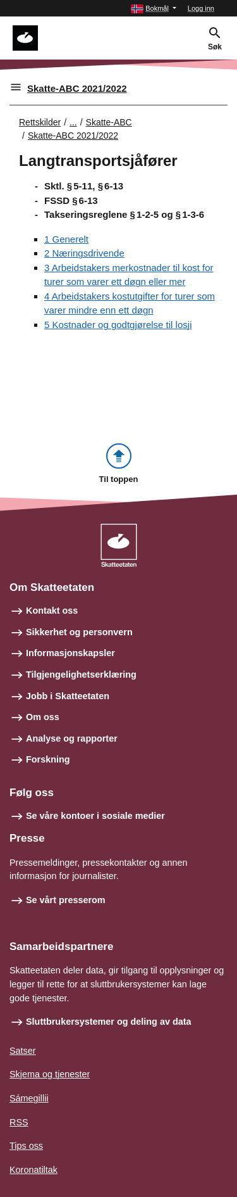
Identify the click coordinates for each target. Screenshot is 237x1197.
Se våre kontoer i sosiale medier (95, 816)
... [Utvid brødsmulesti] (73, 122)
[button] (153, 8)
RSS (18, 1122)
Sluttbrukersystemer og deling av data (108, 1021)
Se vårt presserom (66, 900)
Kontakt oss (52, 610)
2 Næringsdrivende (84, 253)
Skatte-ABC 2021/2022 (77, 88)
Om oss (42, 717)
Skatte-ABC (109, 122)
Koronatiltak (33, 1170)
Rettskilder (40, 122)
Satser (22, 1051)
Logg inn (201, 8)
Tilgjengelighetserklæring (81, 674)
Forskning (48, 759)
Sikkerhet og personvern (79, 632)
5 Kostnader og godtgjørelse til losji (117, 324)
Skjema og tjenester (49, 1074)
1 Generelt (66, 239)
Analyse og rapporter (72, 738)
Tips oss (26, 1146)
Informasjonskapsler (70, 653)
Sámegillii (29, 1098)
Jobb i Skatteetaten (67, 696)
